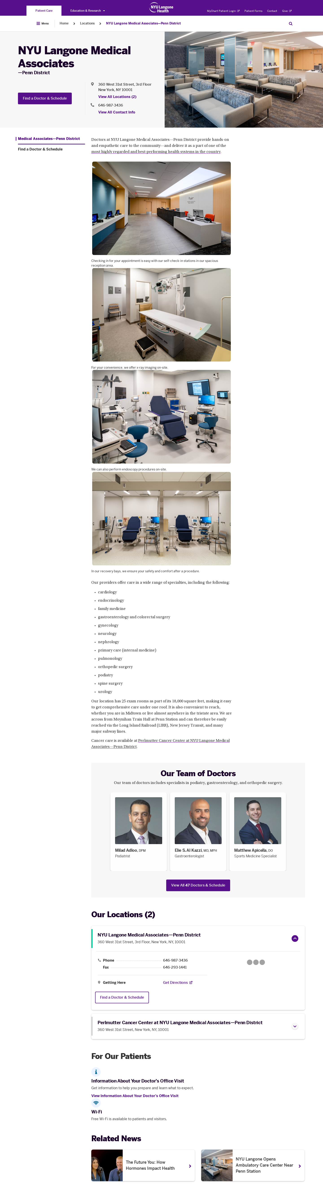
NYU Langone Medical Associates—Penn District (143, 23)
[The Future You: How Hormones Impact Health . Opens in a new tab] (143, 1165)
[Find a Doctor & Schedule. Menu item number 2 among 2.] (51, 149)
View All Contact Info (116, 112)
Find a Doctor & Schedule (45, 98)
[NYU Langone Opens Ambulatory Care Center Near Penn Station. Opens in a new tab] (253, 1165)
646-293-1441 (175, 967)
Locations (87, 23)
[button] (295, 938)
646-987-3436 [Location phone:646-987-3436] (110, 105)
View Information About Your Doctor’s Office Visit (135, 1096)
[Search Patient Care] (290, 23)
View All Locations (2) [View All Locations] (117, 97)
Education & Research (87, 10)
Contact (272, 11)
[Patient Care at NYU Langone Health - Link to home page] (161, 7)
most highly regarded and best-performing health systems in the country (155, 152)
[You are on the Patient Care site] (44, 10)
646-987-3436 (175, 960)
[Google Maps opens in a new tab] (256, 962)
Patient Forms (253, 11)
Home (64, 23)
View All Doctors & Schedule (198, 885)
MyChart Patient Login (223, 11)
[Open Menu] (42, 23)
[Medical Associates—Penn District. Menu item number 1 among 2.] (48, 139)
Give (287, 11)
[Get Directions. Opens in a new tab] (175, 982)
